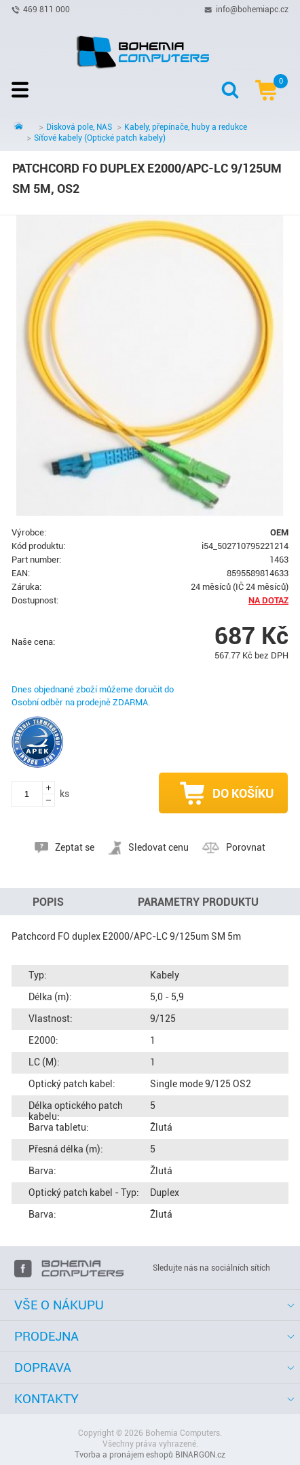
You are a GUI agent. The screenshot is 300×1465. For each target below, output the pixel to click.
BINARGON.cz (200, 1455)
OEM (279, 532)
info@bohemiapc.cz (252, 9)
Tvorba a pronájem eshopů (124, 1455)
